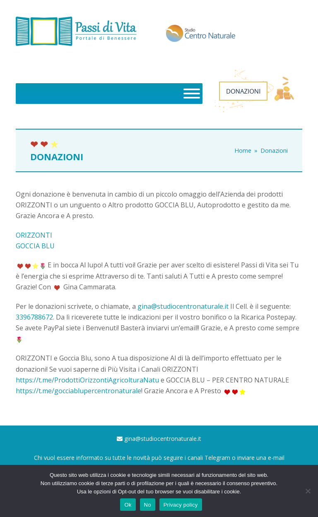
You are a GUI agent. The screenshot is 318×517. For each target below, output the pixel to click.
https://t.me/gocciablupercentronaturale (78, 390)
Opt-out (127, 491)
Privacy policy (181, 505)
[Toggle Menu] (191, 94)
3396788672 (34, 317)
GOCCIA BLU (35, 245)
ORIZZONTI (34, 235)
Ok (127, 505)
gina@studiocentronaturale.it (183, 306)
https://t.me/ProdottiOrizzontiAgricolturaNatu (87, 380)
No (147, 505)
